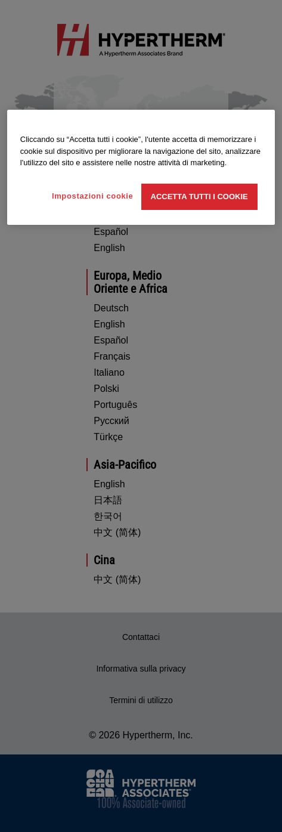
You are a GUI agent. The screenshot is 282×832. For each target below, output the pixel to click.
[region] (141, 167)
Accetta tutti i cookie (199, 196)
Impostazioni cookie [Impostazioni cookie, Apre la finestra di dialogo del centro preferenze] (93, 195)
